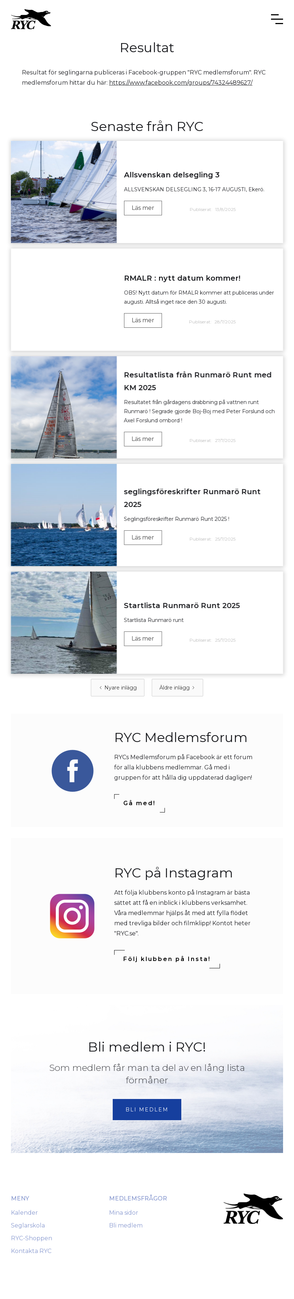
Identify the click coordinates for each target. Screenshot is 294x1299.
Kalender (24, 1212)
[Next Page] (177, 687)
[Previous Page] (117, 687)
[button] (277, 19)
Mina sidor (123, 1212)
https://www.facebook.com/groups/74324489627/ (180, 82)
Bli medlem (126, 1225)
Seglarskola (28, 1225)
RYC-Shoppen (31, 1238)
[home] (31, 19)
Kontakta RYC (31, 1251)
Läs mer (143, 207)
